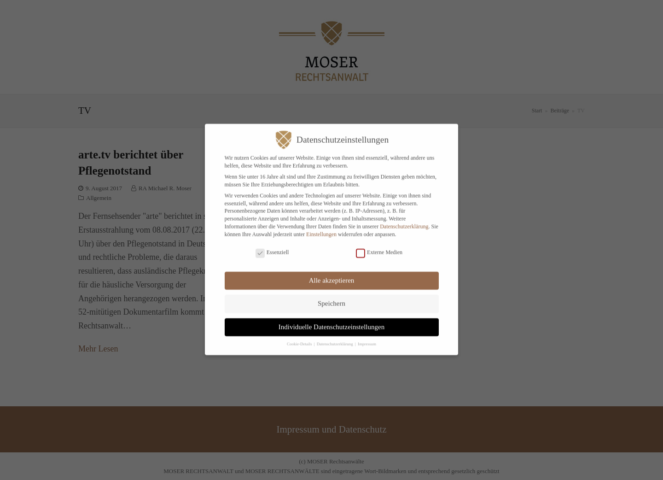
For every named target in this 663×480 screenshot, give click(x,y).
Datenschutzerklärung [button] (335, 338)
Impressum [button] (367, 338)
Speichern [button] (331, 297)
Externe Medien (379, 247)
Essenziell (272, 247)
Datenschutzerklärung (404, 220)
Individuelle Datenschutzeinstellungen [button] (331, 320)
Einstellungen (321, 228)
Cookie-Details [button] (300, 338)
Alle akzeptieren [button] (332, 274)
